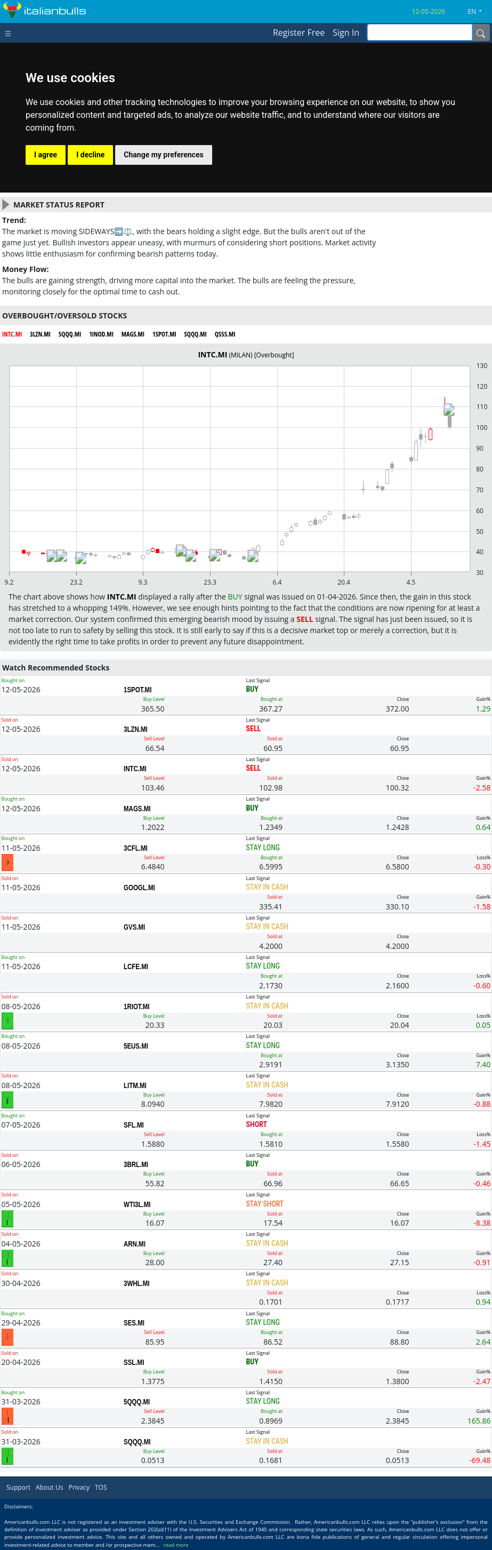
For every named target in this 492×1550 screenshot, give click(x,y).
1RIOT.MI (137, 1006)
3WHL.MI (136, 1283)
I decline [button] (90, 154)
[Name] (481, 32)
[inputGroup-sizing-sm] (419, 32)
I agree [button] (45, 154)
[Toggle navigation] (10, 32)
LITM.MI (135, 1085)
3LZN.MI (136, 729)
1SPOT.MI (137, 689)
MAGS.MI (137, 808)
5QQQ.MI (137, 1401)
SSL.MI (134, 1362)
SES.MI (134, 1323)
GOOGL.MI (139, 887)
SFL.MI (134, 1125)
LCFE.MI (136, 966)
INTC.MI (135, 768)
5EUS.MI (136, 1046)
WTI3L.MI (137, 1204)
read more (176, 1544)
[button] (479, 12)
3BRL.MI (136, 1164)
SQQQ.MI (137, 1441)
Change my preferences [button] (163, 154)
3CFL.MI (136, 848)
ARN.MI (135, 1244)
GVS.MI (134, 927)
